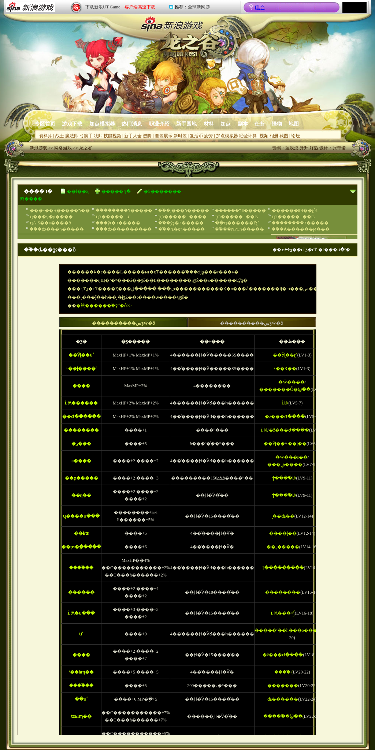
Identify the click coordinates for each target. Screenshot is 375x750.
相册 (274, 135)
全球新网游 (199, 7)
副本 (243, 124)
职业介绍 (159, 124)
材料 (209, 124)
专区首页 (45, 124)
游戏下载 (72, 124)
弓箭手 (86, 135)
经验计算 (248, 135)
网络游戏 (63, 147)
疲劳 (208, 135)
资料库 (45, 135)
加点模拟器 (102, 124)
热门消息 (132, 124)
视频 (264, 135)
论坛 (295, 135)
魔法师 (71, 135)
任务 (260, 124)
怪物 (277, 124)
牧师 (98, 135)
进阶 (147, 135)
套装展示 (163, 135)
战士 (59, 135)
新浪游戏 (38, 147)
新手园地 (186, 124)
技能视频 (112, 135)
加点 (225, 124)
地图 (294, 124)
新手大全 (133, 135)
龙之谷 (85, 147)
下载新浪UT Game (102, 7)
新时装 (180, 135)
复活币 (196, 135)
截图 (283, 135)
